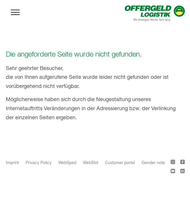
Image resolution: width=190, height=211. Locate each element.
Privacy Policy (39, 163)
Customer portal (120, 163)
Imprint (12, 163)
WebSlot (90, 163)
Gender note (153, 163)
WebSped (67, 163)
